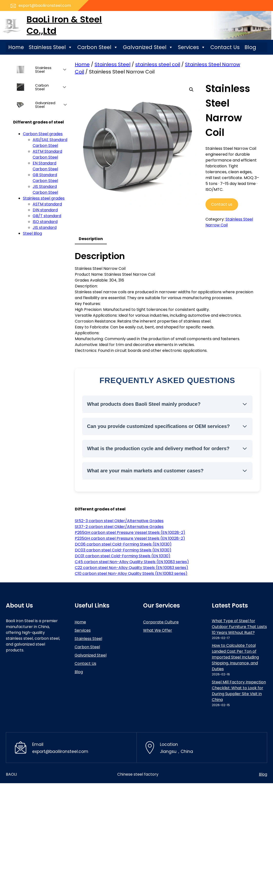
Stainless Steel (50, 47)
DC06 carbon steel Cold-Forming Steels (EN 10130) (123, 544)
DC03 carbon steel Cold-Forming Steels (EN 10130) (123, 550)
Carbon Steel (97, 47)
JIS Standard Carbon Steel (45, 189)
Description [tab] (91, 239)
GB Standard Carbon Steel (45, 177)
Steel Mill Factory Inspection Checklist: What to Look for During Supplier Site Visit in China (239, 690)
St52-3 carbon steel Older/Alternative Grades (119, 521)
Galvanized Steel (148, 47)
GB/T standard (47, 216)
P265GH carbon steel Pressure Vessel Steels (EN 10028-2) (130, 532)
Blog (250, 47)
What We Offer (157, 630)
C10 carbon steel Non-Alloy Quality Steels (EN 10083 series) (131, 573)
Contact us (221, 204)
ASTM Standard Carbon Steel (47, 154)
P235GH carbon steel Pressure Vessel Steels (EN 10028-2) (130, 538)
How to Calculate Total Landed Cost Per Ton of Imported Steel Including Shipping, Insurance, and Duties (235, 657)
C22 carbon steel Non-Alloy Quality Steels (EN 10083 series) (131, 567)
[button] (191, 89)
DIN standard (45, 210)
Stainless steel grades (44, 198)
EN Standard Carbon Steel (45, 166)
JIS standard (45, 227)
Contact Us (225, 47)
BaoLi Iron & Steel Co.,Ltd (64, 25)
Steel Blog (32, 233)
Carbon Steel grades (43, 134)
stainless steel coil (157, 64)
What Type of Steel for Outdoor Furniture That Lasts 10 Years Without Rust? (239, 626)
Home (16, 47)
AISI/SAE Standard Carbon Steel (50, 142)
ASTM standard (47, 204)
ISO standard (45, 221)
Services (191, 47)
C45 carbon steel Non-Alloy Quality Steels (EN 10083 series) (132, 562)
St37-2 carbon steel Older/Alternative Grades (119, 526)
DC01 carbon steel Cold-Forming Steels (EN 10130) (122, 556)
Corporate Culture (161, 622)
